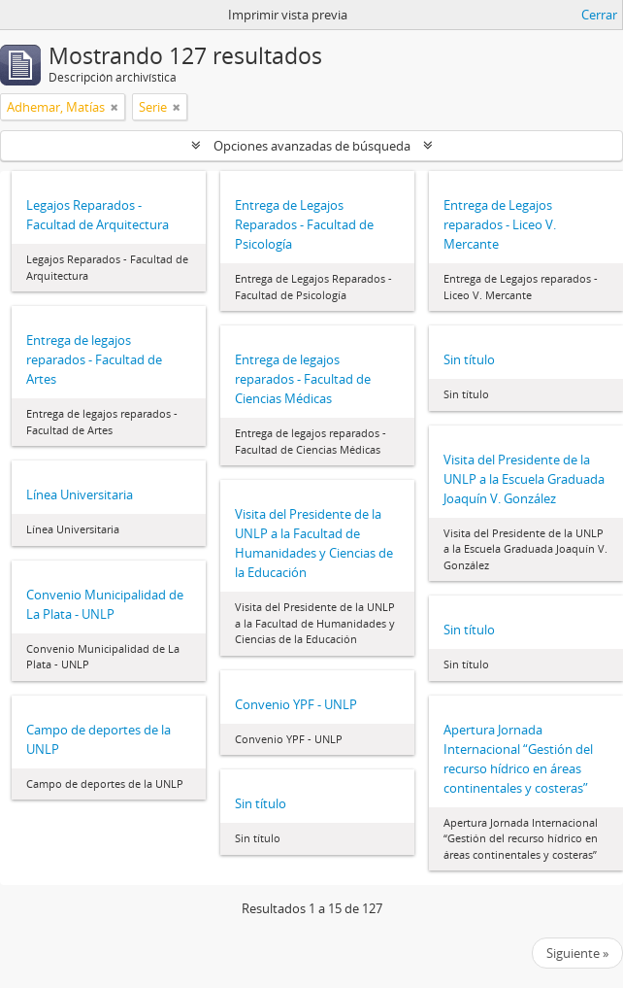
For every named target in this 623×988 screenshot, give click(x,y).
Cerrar (599, 14)
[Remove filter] (114, 107)
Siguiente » (577, 953)
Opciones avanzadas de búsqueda (312, 145)
